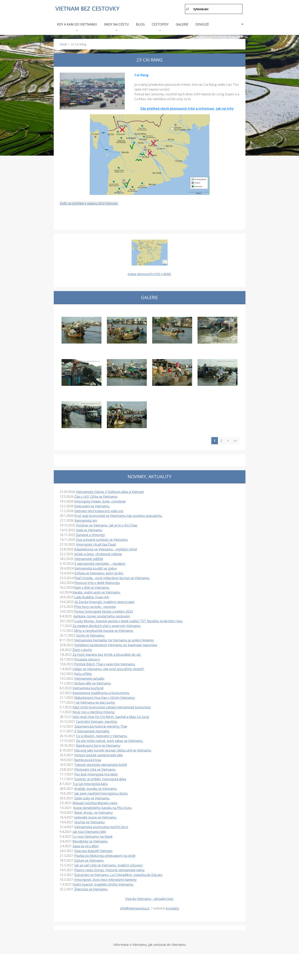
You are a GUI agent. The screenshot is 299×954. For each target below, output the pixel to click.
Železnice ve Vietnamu (90, 888)
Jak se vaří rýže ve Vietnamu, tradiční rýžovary (108, 864)
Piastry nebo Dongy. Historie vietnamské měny (109, 869)
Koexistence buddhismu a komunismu (101, 692)
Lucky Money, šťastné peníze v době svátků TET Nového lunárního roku (128, 620)
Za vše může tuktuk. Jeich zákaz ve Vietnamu (109, 740)
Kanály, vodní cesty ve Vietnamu (97, 591)
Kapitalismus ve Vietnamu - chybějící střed (105, 548)
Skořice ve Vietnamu (89, 821)
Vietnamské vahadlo (89, 677)
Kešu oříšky (83, 673)
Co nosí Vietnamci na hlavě (92, 835)
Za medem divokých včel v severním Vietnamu (107, 625)
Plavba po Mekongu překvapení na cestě (104, 854)
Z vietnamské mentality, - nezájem (100, 562)
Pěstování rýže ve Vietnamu (95, 768)
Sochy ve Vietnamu (90, 634)
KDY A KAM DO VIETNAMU (77, 25)
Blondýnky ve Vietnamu (90, 840)
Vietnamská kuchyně (88, 687)
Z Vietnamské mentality (91, 730)
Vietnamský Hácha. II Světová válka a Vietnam (110, 491)
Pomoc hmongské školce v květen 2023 (103, 610)
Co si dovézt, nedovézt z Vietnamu (102, 735)
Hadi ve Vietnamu (89, 529)
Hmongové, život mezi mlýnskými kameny (105, 878)
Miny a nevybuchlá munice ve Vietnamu (104, 629)
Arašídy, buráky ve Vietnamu (95, 787)
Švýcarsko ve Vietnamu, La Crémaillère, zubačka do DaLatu (118, 874)
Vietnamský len (85, 519)
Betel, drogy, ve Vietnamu (93, 811)
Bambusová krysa (87, 759)
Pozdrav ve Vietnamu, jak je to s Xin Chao (106, 524)
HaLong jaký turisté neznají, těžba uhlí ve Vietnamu (112, 749)
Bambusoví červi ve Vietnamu (98, 744)
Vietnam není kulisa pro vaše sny (98, 510)
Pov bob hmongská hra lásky (96, 773)
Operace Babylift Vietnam (93, 850)
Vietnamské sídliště (88, 558)
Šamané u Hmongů (90, 534)
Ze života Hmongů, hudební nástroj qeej (104, 601)
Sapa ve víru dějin (86, 845)
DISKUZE (202, 23)
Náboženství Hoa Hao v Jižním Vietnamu (104, 696)
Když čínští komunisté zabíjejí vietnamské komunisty (112, 706)
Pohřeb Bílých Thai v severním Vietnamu (105, 663)
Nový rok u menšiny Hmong (94, 711)
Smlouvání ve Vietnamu (92, 505)
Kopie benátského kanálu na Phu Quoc (102, 807)
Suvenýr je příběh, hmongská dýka (100, 778)
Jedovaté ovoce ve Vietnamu (95, 816)
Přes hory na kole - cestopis (95, 605)
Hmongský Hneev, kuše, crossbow (100, 500)
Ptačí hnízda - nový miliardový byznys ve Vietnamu (112, 577)
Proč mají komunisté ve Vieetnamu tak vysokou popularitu (118, 515)
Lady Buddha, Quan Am (91, 596)
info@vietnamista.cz (135, 907)
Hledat (187, 9)
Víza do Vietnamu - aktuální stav (149, 898)
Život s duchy (82, 649)
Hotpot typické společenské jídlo (98, 754)
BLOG (140, 23)
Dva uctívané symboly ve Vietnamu (102, 538)
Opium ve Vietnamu (89, 859)
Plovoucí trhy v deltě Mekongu (97, 582)
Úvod (63, 43)
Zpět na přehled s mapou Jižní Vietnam (89, 202)
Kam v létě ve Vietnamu (92, 586)
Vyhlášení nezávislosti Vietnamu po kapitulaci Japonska (115, 644)
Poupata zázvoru (87, 658)
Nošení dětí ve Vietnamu (92, 682)
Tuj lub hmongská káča (90, 783)
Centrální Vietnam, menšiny (96, 720)
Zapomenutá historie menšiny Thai (100, 725)
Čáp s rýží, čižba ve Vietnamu (95, 495)
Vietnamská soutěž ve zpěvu (95, 567)
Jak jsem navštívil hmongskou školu (101, 792)
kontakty (172, 907)
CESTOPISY (160, 25)
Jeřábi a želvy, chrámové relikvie (98, 553)
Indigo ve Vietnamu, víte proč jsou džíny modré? (109, 668)
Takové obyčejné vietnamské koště (100, 763)
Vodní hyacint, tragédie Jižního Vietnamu (103, 883)
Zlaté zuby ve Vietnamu (92, 797)
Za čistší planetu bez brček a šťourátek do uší (107, 653)
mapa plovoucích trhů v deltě (150, 273)
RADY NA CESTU (116, 25)
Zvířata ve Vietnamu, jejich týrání (99, 572)
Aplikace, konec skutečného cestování (101, 615)
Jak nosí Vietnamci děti (89, 831)
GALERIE (182, 23)
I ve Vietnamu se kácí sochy (95, 701)
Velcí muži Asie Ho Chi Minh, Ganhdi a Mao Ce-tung (111, 716)
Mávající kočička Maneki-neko (95, 802)
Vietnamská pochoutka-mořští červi (101, 826)
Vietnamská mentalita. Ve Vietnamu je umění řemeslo (114, 639)
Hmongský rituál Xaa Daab (96, 543)
